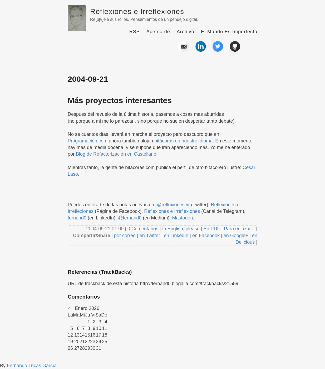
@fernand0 (129, 218)
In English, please (181, 228)
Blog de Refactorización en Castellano (116, 154)
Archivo (185, 31)
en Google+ (236, 235)
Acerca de (158, 31)
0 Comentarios (143, 228)
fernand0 (77, 218)
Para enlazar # (239, 228)
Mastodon (182, 218)
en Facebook (205, 235)
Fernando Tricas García (32, 365)
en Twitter (150, 235)
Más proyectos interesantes (120, 100)
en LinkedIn (176, 235)
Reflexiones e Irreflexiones (137, 11)
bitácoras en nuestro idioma (183, 140)
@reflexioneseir (173, 204)
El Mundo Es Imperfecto (229, 31)
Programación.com (87, 140)
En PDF (212, 228)
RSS (134, 31)
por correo (124, 235)
